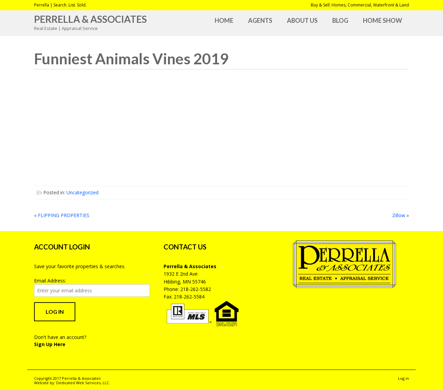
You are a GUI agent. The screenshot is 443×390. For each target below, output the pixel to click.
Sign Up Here (49, 344)
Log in (403, 378)
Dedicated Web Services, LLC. (83, 382)
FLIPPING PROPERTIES (63, 215)
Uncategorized (82, 192)
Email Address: (50, 280)
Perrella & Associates (90, 19)
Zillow (398, 215)
